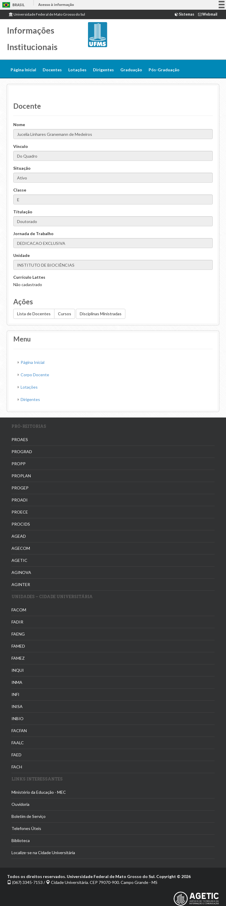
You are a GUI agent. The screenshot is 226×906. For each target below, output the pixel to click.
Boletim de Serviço (28, 816)
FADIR (17, 621)
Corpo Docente (35, 374)
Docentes (52, 69)
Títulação (22, 211)
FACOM (18, 609)
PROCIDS (20, 524)
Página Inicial (23, 69)
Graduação (131, 69)
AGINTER (20, 584)
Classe (19, 189)
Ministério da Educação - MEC (38, 792)
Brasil (12, 4)
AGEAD (18, 536)
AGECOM (20, 548)
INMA (16, 682)
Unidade (21, 255)
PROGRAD (21, 451)
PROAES (19, 439)
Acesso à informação (56, 4)
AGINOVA (21, 572)
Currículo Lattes (29, 277)
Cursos (64, 313)
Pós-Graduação (164, 69)
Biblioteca (20, 840)
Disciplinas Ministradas (101, 313)
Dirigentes (103, 69)
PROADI (19, 499)
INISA (17, 706)
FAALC (17, 742)
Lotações (77, 69)
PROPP (18, 463)
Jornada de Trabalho (33, 233)
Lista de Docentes (34, 313)
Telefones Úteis (26, 828)
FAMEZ (18, 658)
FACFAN (19, 730)
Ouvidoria (20, 804)
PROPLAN (21, 475)
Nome (19, 124)
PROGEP (20, 487)
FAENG (18, 633)
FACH (16, 766)
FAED (16, 754)
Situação (22, 168)
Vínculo (20, 146)
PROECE (19, 511)
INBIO (17, 718)
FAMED (18, 645)
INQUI (17, 670)
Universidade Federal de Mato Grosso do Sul (47, 14)
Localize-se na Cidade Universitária (43, 852)
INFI (15, 694)
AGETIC (19, 560)
